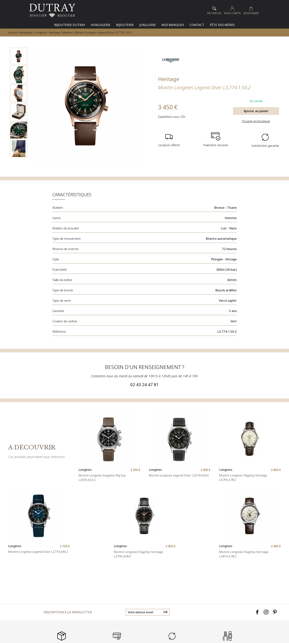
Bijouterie (125, 25)
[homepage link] (52, 10)
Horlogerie (101, 25)
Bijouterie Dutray (69, 25)
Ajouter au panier (256, 111)
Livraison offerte (169, 145)
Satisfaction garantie (265, 145)
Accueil (12, 32)
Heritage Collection (61, 32)
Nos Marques (172, 25)
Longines (41, 32)
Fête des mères (222, 25)
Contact (196, 25)
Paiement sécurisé (215, 145)
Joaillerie (147, 25)
